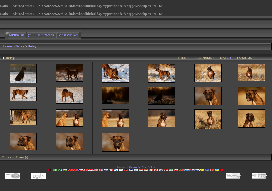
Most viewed (68, 35)
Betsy (19, 46)
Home (7, 46)
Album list (16, 35)
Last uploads (44, 35)
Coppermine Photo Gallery (142, 167)
